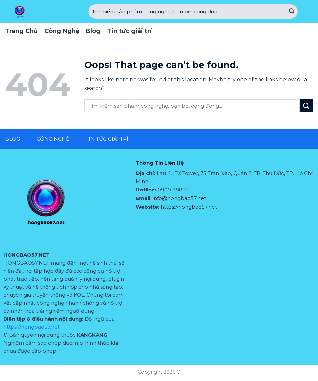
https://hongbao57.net (31, 327)
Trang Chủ (21, 31)
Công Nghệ (61, 31)
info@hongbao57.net (179, 198)
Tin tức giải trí (129, 31)
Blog (93, 31)
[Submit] (291, 11)
